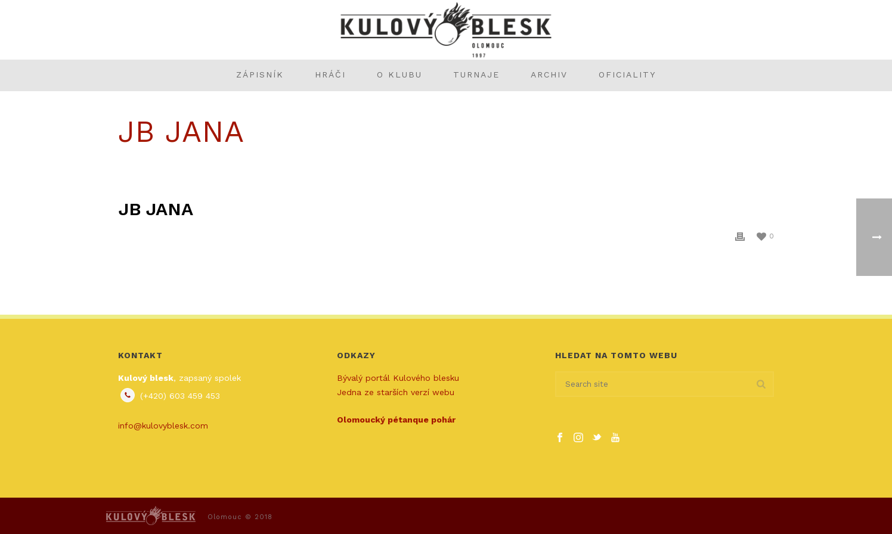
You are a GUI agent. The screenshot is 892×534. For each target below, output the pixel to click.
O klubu (399, 74)
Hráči (330, 74)
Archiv (549, 74)
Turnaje (476, 74)
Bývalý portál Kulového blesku (398, 378)
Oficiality (627, 74)
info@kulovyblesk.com (163, 425)
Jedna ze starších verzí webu (395, 392)
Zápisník (260, 74)
